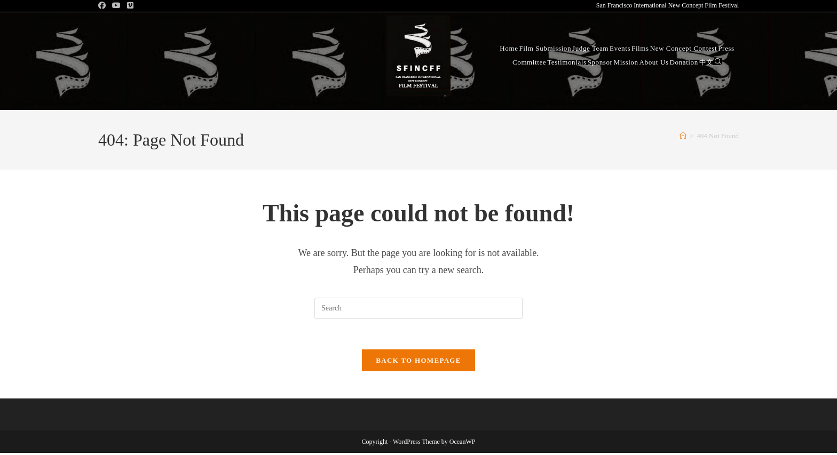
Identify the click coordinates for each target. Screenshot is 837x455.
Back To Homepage (418, 362)
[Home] (683, 136)
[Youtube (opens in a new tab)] (116, 6)
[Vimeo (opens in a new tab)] (130, 6)
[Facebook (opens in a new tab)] (103, 6)
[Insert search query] (418, 308)
